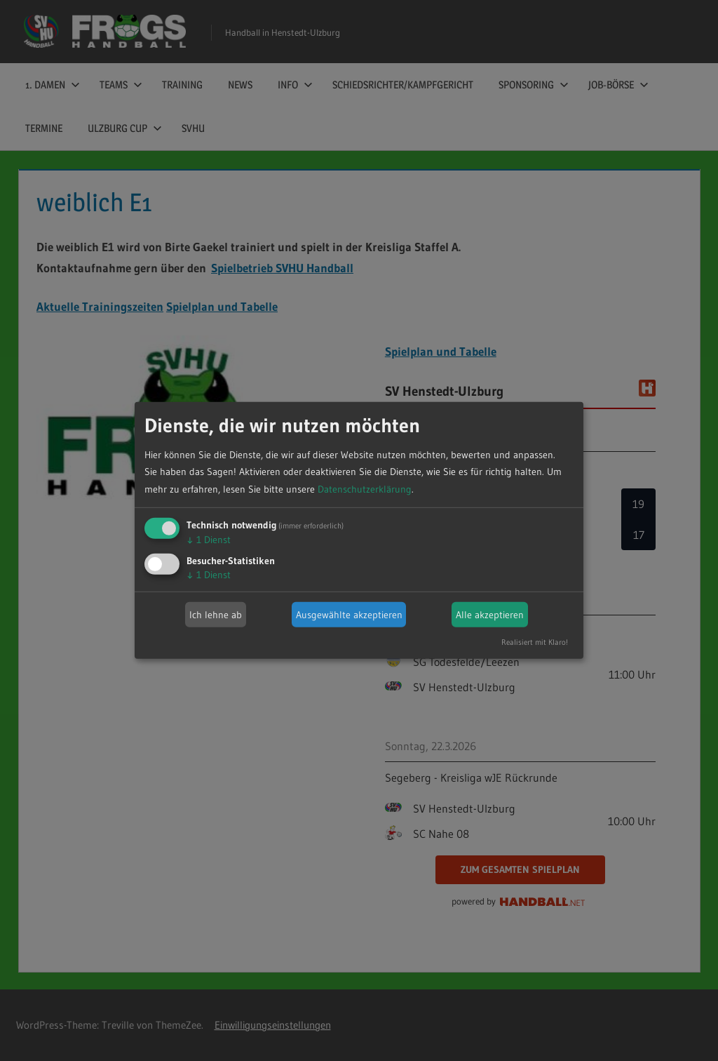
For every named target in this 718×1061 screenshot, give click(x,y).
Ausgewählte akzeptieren (349, 614)
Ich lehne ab (215, 614)
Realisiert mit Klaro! (534, 642)
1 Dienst (209, 539)
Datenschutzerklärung (365, 489)
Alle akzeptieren (490, 614)
